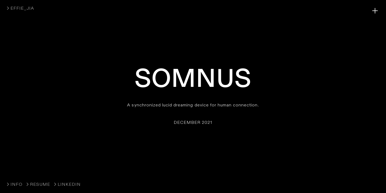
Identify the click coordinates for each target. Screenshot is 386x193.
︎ (375, 11)
